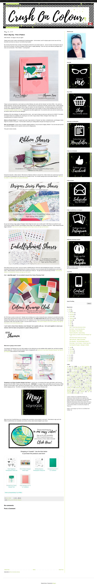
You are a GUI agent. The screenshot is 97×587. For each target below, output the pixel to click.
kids (16, 499)
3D (67, 366)
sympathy (79, 388)
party (84, 383)
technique (87, 388)
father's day (79, 375)
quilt (70, 384)
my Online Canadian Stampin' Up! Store (13, 110)
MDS (78, 366)
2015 (70, 358)
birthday (9, 499)
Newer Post (6, 569)
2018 (70, 311)
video (89, 391)
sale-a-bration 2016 (84, 386)
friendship (86, 375)
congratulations (82, 372)
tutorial (75, 391)
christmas (89, 371)
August (71, 320)
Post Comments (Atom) (15, 572)
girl (83, 376)
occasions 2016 (79, 382)
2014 (70, 360)
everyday (89, 373)
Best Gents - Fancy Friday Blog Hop (77, 329)
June (71, 323)
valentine (82, 391)
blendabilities (85, 369)
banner (72, 369)
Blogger (54, 583)
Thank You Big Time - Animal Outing (77, 332)
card (12, 499)
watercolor (69, 393)
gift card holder (78, 376)
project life (89, 383)
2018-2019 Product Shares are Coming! (77, 337)
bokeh (73, 371)
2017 (70, 355)
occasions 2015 (70, 382)
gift (72, 376)
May (71, 325)
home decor (74, 379)
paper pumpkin (77, 383)
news (88, 380)
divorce (89, 372)
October (71, 316)
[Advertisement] (34, 556)
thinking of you (84, 390)
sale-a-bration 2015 (75, 386)
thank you (69, 390)
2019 (70, 309)
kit (69, 380)
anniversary (69, 367)
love (72, 380)
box (76, 371)
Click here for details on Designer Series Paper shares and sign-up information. (30, 226)
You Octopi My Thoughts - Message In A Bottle (79, 345)
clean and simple (73, 372)
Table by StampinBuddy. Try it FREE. (13, 492)
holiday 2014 (75, 378)
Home (34, 569)
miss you (84, 380)
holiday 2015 (83, 378)
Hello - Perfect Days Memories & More (77, 327)
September (72, 318)
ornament (70, 383)
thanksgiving (77, 390)
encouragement (77, 373)
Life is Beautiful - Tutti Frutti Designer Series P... (79, 341)
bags (68, 369)
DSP (14, 499)
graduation (88, 376)
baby (88, 367)
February (72, 351)
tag (83, 388)
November (72, 314)
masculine (77, 380)
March (71, 349)
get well (68, 376)
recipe (73, 384)
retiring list (19, 499)
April (71, 347)
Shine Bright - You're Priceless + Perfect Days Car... (80, 343)
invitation (86, 379)
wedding (75, 393)
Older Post (61, 569)
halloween (69, 378)
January (71, 352)
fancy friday (72, 375)
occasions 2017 (88, 382)
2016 (70, 357)
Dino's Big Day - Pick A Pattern (75, 331)
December (72, 312)
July (71, 321)
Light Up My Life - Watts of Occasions (77, 339)
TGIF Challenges (85, 366)
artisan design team (78, 367)
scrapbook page (78, 387)
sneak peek (87, 387)
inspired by (81, 379)
